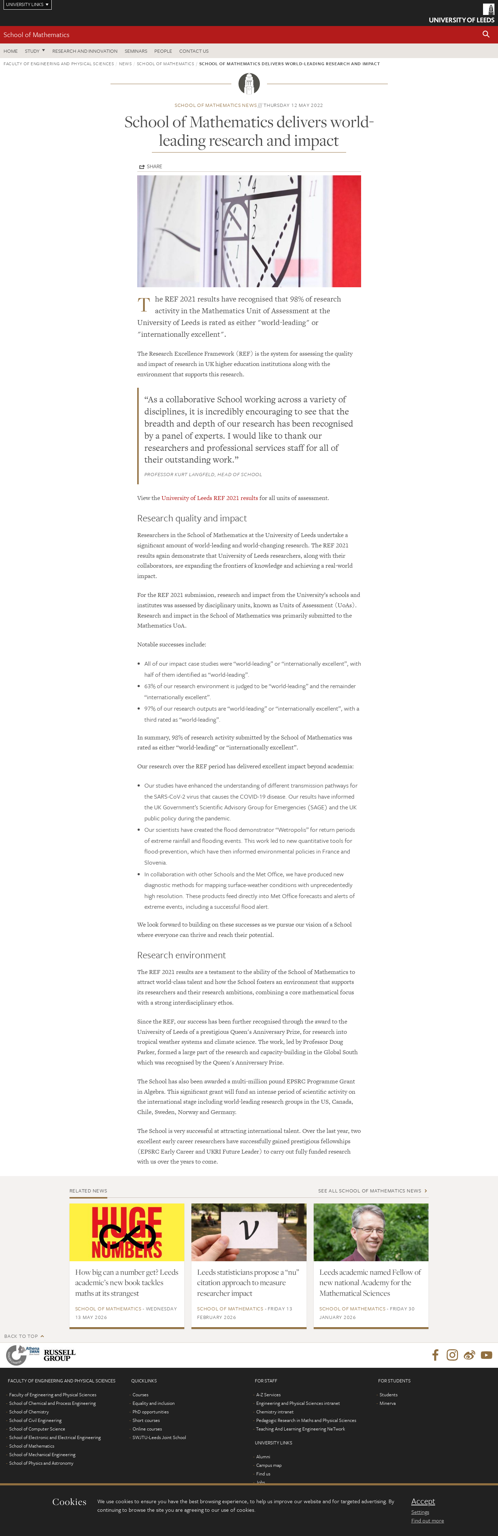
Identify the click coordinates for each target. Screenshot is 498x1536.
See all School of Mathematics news (369, 1190)
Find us (263, 1473)
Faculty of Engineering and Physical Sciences (59, 63)
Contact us (194, 51)
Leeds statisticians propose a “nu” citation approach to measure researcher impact (248, 1283)
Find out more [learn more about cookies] (427, 1520)
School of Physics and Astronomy (41, 1463)
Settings (420, 1512)
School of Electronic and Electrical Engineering (55, 1437)
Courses (140, 1394)
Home (11, 51)
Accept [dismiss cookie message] (423, 1501)
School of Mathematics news (216, 105)
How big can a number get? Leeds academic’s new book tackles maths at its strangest (126, 1283)
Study (32, 51)
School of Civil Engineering (35, 1420)
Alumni (263, 1456)
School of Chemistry (29, 1411)
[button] (486, 34)
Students (388, 1394)
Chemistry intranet (275, 1411)
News (125, 63)
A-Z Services (268, 1394)
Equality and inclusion (154, 1403)
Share (154, 166)
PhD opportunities (151, 1411)
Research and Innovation (85, 51)
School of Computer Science (37, 1428)
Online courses (147, 1428)
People (163, 51)
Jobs (260, 1482)
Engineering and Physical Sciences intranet (298, 1403)
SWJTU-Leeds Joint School (159, 1437)
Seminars (136, 51)
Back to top (21, 1336)
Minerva (388, 1403)
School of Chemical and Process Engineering (52, 1403)
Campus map (269, 1465)
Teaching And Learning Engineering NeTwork (300, 1428)
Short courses (146, 1420)
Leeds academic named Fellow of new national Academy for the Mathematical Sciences (370, 1283)
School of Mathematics (37, 34)
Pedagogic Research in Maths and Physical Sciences (306, 1420)
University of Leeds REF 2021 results (209, 498)
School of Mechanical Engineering (42, 1454)
